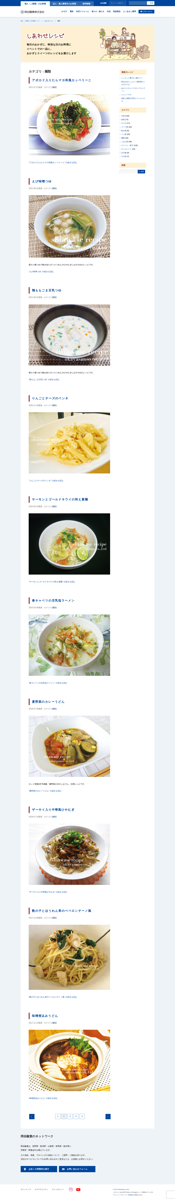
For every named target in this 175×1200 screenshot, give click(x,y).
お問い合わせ (147, 11)
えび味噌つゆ (42, 181)
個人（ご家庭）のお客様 (35, 4)
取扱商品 (116, 11)
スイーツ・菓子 (127, 145)
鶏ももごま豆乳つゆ (47, 290)
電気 (71, 11)
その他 (123, 156)
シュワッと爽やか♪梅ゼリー (132, 78)
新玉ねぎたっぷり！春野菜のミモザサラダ (133, 83)
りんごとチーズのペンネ (50, 398)
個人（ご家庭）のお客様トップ (30, 21)
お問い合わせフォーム (77, 1169)
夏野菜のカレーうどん (48, 701)
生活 (109, 11)
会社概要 (103, 3)
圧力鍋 (123, 153)
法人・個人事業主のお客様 (64, 4)
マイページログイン (118, 3)
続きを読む (53, 162)
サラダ (123, 123)
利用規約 (130, 1195)
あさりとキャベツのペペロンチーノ (133, 89)
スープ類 (124, 127)
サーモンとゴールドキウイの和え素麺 (60, 499)
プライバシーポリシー (119, 1195)
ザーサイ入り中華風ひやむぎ (53, 809)
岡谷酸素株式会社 (32, 12)
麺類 (54, 87)
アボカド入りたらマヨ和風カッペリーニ (61, 80)
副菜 (123, 120)
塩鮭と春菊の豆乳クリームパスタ (133, 99)
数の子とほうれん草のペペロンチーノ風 (61, 910)
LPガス (64, 11)
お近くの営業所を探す (39, 1169)
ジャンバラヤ (126, 95)
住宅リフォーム (82, 11)
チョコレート (126, 149)
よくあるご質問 (129, 11)
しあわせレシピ (48, 21)
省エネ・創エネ (98, 11)
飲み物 (123, 131)
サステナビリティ (41, 1189)
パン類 (123, 134)
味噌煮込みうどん (45, 1015)
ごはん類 (124, 142)
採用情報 (86, 4)
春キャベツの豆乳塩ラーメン (53, 600)
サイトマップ (26, 1189)
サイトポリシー (58, 1189)
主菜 (123, 116)
